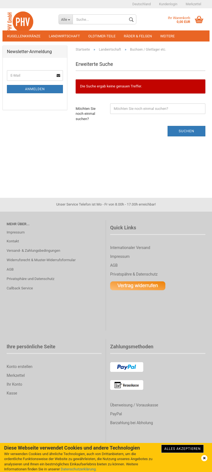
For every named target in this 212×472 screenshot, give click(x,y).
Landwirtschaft (64, 36)
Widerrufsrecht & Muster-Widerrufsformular (41, 260)
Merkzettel (193, 4)
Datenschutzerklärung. (79, 469)
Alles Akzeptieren (182, 449)
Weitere (167, 36)
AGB (10, 269)
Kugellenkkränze (24, 36)
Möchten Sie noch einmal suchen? (86, 114)
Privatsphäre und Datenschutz (30, 279)
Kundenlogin (168, 4)
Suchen (186, 131)
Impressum (16, 232)
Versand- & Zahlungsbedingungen (33, 250)
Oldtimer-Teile (102, 36)
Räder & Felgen (138, 36)
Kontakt (13, 241)
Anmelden (35, 89)
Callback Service (20, 288)
